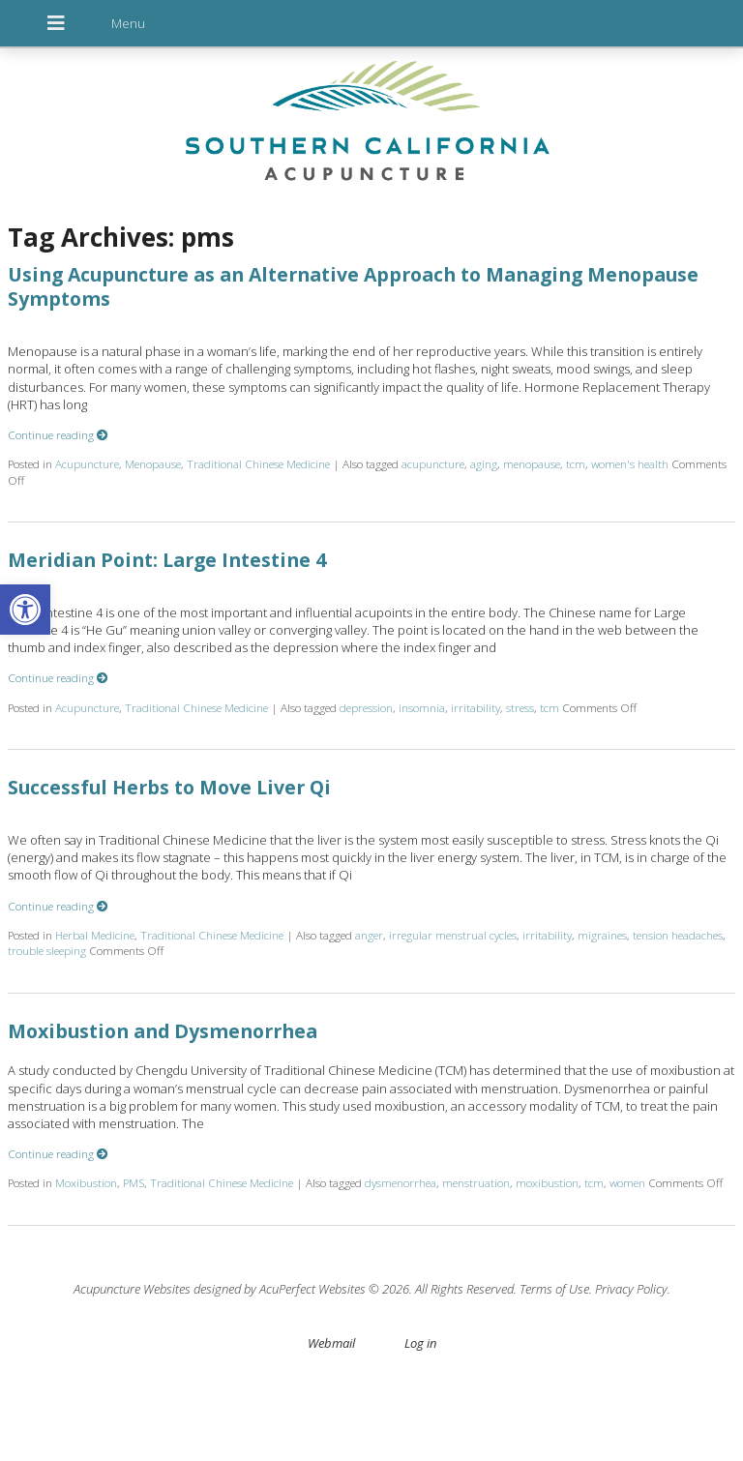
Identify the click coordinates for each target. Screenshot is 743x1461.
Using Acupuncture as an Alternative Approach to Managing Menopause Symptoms (353, 286)
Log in (420, 1343)
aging (483, 463)
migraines (602, 934)
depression (366, 707)
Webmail (331, 1343)
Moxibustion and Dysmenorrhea (162, 1031)
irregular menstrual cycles (453, 934)
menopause (531, 463)
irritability (475, 707)
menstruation (476, 1182)
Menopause (153, 463)
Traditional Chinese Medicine (258, 463)
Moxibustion (86, 1182)
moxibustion (547, 1182)
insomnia (422, 707)
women (627, 1182)
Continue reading (58, 434)
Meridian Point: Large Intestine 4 (167, 560)
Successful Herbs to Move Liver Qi (169, 787)
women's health (630, 463)
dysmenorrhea (400, 1182)
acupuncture (432, 463)
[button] (25, 609)
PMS (133, 1182)
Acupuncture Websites (132, 1288)
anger (369, 934)
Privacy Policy (631, 1288)
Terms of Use (554, 1288)
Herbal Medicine (94, 934)
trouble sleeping (47, 950)
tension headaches (678, 934)
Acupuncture (87, 463)
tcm (575, 463)
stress (520, 707)
